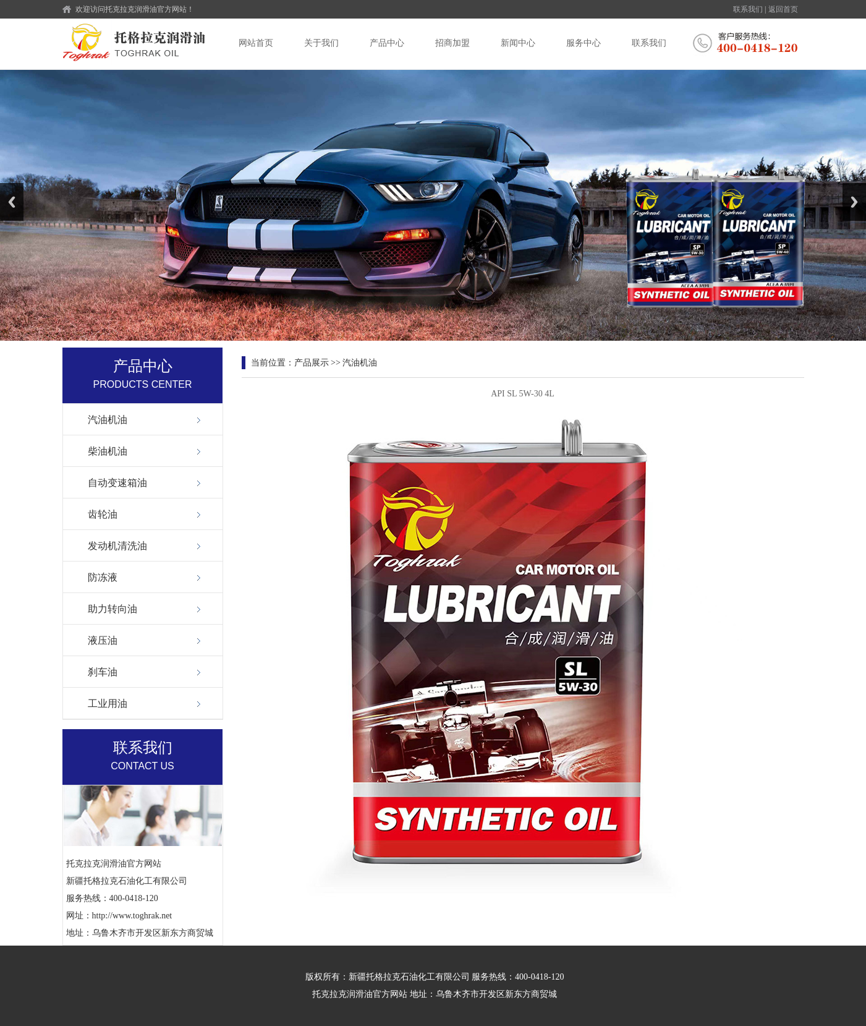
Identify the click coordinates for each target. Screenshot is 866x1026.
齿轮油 (102, 514)
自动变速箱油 (117, 482)
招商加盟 (452, 43)
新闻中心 (518, 43)
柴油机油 (107, 451)
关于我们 (321, 43)
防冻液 (102, 577)
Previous (11, 202)
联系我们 (748, 9)
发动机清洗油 (117, 546)
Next (854, 202)
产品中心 (387, 43)
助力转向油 (112, 609)
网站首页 (256, 43)
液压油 (102, 640)
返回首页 (783, 9)
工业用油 (107, 703)
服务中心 (583, 43)
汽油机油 (107, 419)
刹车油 (102, 672)
